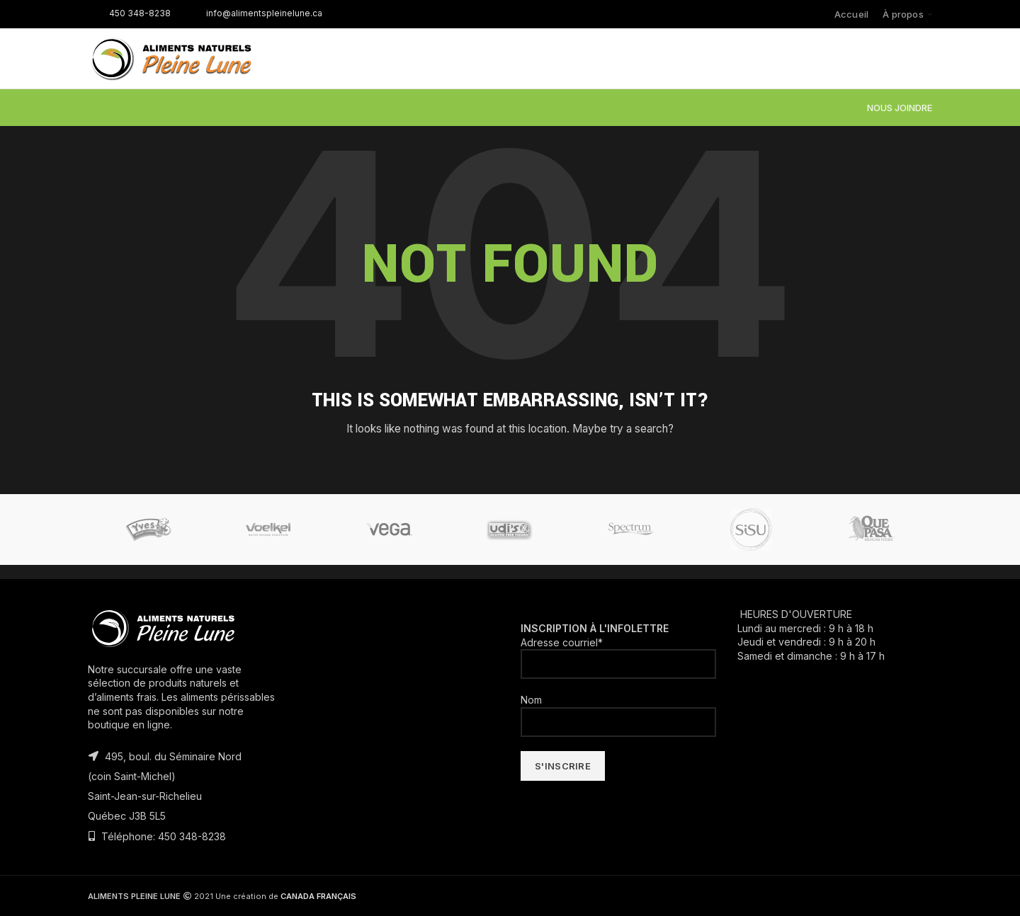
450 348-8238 (129, 13)
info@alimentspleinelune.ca (253, 13)
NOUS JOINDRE (899, 107)
